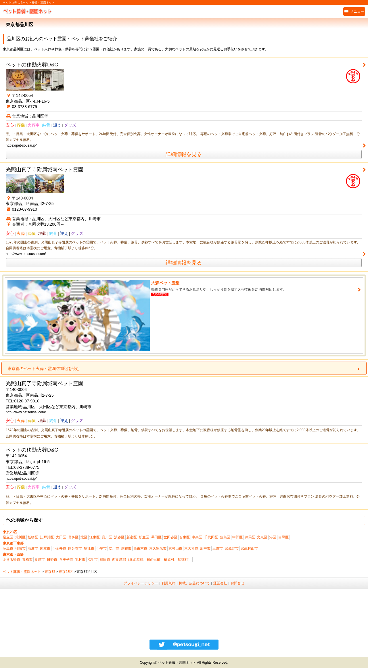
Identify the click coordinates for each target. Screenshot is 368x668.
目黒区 (283, 537)
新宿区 (131, 537)
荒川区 (20, 537)
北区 (83, 537)
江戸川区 (47, 537)
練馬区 (250, 537)
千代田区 (211, 537)
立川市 (114, 548)
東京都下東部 (13, 543)
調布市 (126, 548)
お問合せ (237, 583)
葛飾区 (73, 537)
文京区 (262, 537)
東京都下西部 (13, 554)
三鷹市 (217, 548)
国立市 (45, 548)
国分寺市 (75, 548)
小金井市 (59, 548)
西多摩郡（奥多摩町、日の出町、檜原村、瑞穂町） (151, 560)
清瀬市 (33, 548)
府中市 (205, 548)
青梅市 (27, 560)
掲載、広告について (194, 583)
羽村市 (80, 560)
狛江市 (89, 548)
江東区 (94, 537)
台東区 (184, 537)
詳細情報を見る (184, 154)
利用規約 (168, 583)
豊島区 (225, 537)
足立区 (8, 537)
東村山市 (175, 548)
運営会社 (220, 583)
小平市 (101, 548)
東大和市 (191, 548)
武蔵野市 (232, 548)
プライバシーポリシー (141, 583)
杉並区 (144, 537)
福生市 (92, 560)
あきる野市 (11, 560)
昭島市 (8, 548)
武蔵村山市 (249, 548)
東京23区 (10, 532)
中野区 (237, 537)
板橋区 (33, 537)
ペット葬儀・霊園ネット (22, 572)
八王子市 (66, 560)
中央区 (197, 537)
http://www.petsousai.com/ (26, 254)
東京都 (50, 572)
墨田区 (156, 537)
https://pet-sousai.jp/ (21, 145)
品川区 (107, 537)
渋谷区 (119, 537)
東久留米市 (157, 548)
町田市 (105, 560)
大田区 (61, 537)
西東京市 (140, 548)
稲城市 (20, 548)
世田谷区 (170, 537)
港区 (272, 537)
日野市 (52, 560)
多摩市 (39, 560)
